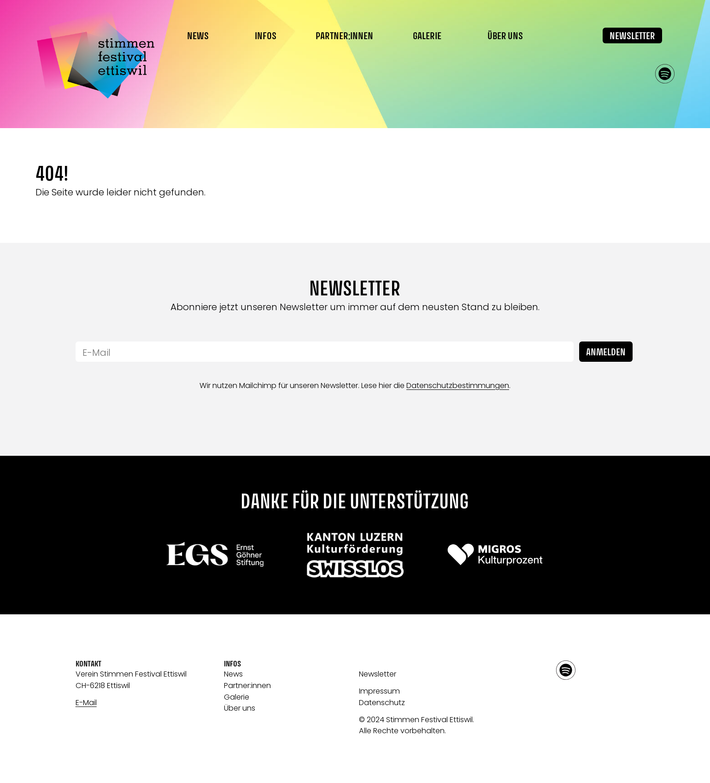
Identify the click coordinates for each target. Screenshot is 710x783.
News (198, 36)
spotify (665, 73)
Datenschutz (382, 702)
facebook (612, 73)
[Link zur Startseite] (95, 54)
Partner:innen (344, 36)
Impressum (379, 691)
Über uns (239, 708)
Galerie (427, 36)
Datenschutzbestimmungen (457, 385)
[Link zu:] (215, 554)
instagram (638, 73)
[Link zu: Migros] (495, 554)
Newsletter (632, 36)
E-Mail (86, 702)
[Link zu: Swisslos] (355, 554)
